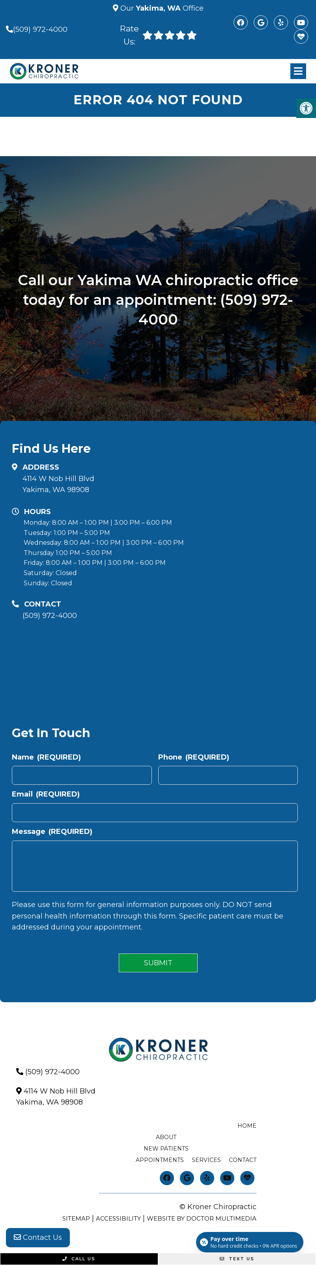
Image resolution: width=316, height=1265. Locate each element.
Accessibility (118, 1218)
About (166, 1137)
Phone (193, 757)
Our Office (161, 8)
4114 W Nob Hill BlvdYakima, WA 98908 (58, 484)
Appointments (160, 1160)
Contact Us (38, 1237)
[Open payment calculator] (249, 1242)
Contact (242, 1160)
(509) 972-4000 (40, 29)
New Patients (166, 1148)
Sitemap (76, 1218)
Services (206, 1160)
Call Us (78, 1258)
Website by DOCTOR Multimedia (201, 1218)
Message (52, 831)
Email (46, 794)
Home (246, 1125)
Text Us (237, 1258)
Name (46, 757)
